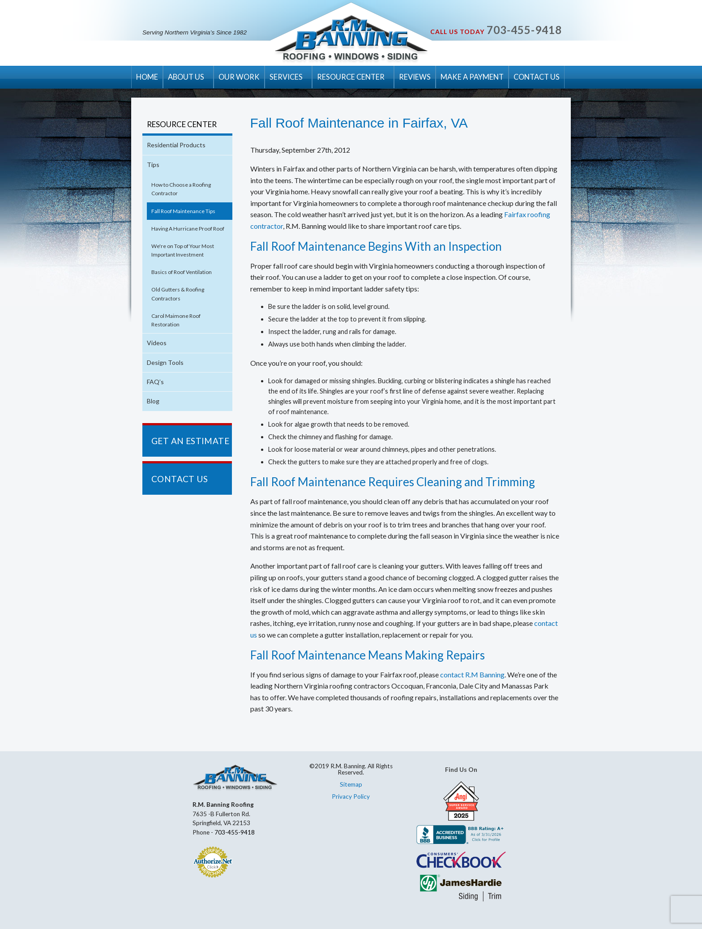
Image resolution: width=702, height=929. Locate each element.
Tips (153, 164)
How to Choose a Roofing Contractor (181, 189)
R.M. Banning (351, 39)
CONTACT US (537, 77)
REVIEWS (415, 77)
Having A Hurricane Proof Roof (187, 228)
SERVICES (286, 77)
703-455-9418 (524, 29)
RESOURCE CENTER (351, 77)
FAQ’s (155, 381)
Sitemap (351, 784)
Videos (157, 343)
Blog (153, 401)
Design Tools (165, 362)
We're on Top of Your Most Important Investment (182, 250)
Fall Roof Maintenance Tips (183, 211)
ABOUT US (186, 77)
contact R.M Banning (472, 674)
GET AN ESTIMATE (190, 441)
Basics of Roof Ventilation (181, 272)
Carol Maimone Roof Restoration (176, 320)
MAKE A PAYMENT (472, 77)
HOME (147, 77)
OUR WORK (239, 77)
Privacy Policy (351, 796)
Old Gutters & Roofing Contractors (177, 293)
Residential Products (176, 145)
